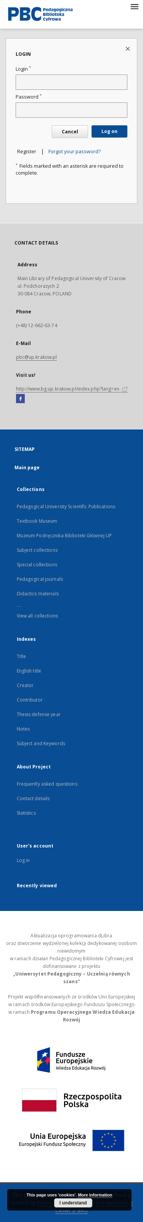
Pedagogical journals (40, 579)
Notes (23, 729)
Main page (27, 467)
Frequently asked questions (47, 784)
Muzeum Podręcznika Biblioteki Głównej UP (64, 535)
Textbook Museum (37, 521)
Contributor (30, 700)
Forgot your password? (74, 151)
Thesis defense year (39, 714)
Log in (23, 860)
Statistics (26, 813)
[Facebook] (20, 398)
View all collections (37, 616)
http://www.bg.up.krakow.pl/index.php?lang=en (72, 389)
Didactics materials (38, 593)
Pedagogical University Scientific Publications (66, 506)
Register (26, 151)
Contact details (33, 798)
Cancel (70, 131)
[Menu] (134, 6)
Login (23, 69)
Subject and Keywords (41, 743)
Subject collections (37, 550)
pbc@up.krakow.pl (36, 357)
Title (21, 656)
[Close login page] (128, 48)
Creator (25, 685)
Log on (109, 131)
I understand (73, 1203)
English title (29, 671)
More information (95, 1195)
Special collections (37, 564)
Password (29, 97)
